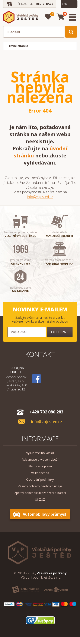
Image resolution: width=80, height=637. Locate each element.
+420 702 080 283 (46, 412)
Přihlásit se (24, 4)
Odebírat (59, 332)
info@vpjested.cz (40, 196)
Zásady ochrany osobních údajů (40, 486)
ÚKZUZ (40, 499)
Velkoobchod (40, 473)
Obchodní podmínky (40, 479)
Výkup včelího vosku (40, 453)
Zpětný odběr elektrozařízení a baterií (40, 493)
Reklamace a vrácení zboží (40, 459)
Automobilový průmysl (44, 514)
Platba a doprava (40, 466)
